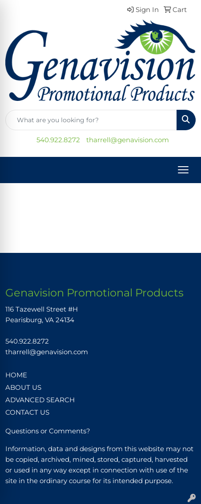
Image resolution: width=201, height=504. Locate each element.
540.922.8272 (58, 140)
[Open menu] (183, 170)
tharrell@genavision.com (127, 140)
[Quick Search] (91, 120)
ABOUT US (23, 388)
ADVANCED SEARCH (40, 400)
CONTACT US (27, 412)
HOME (16, 375)
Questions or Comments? (47, 431)
